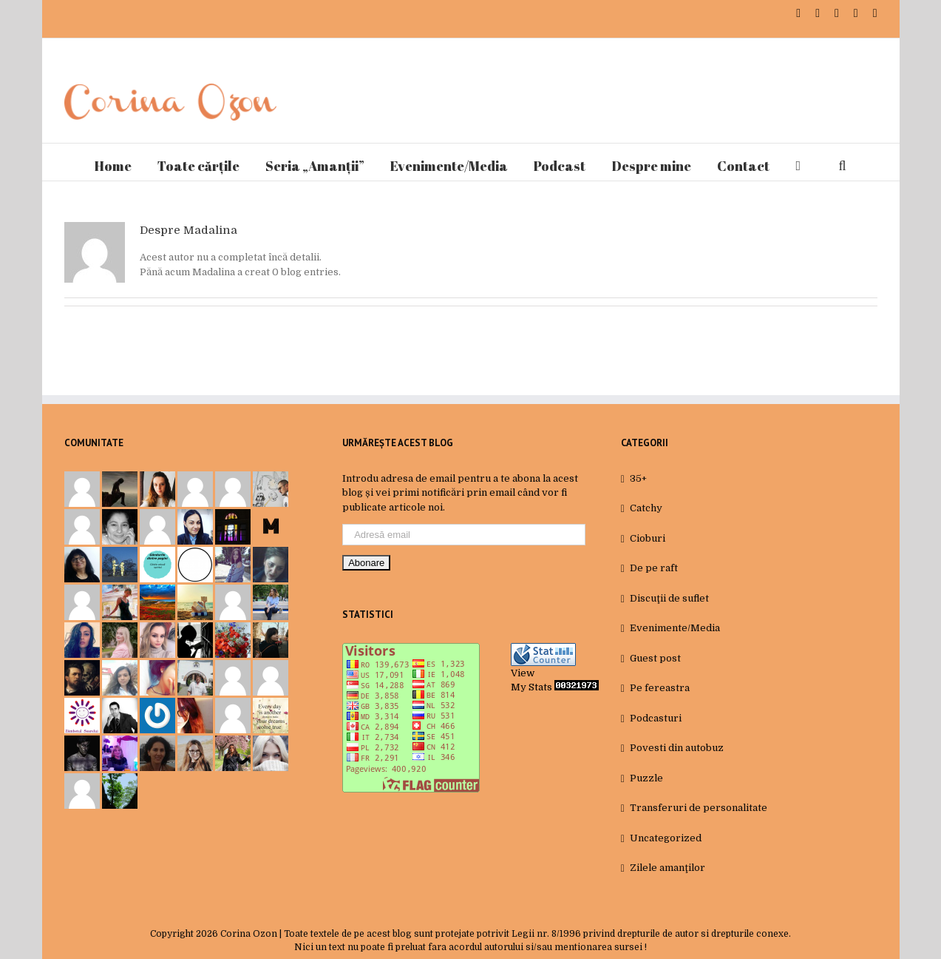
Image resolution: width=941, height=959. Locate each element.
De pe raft (654, 567)
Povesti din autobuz (677, 747)
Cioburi (647, 538)
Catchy (646, 508)
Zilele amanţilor (667, 867)
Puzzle (646, 778)
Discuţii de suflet (669, 598)
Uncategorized (665, 838)
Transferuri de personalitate (698, 807)
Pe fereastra (660, 687)
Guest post (655, 658)
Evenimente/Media (675, 627)
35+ (638, 478)
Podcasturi (656, 718)
